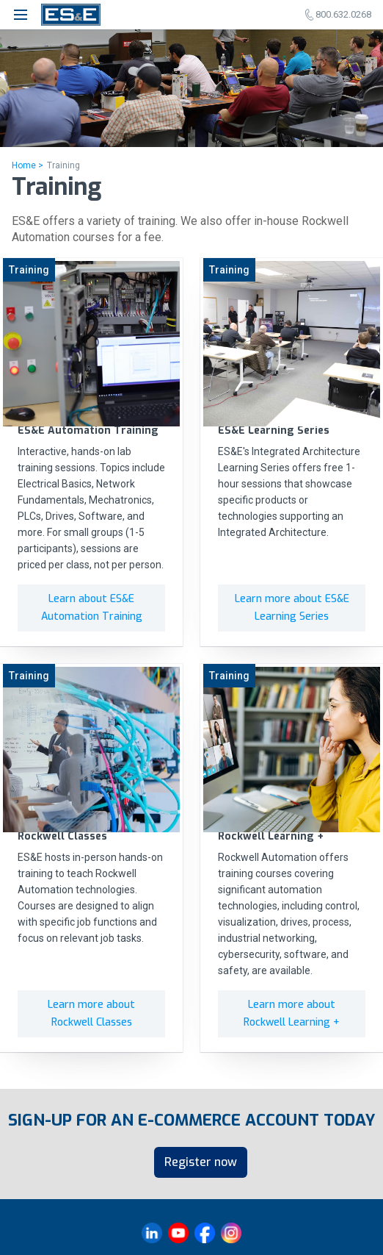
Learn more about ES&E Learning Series (292, 607)
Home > (27, 165)
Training (63, 165)
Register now (200, 1162)
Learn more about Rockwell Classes (91, 1013)
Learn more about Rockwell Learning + (292, 1013)
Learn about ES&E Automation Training (91, 607)
